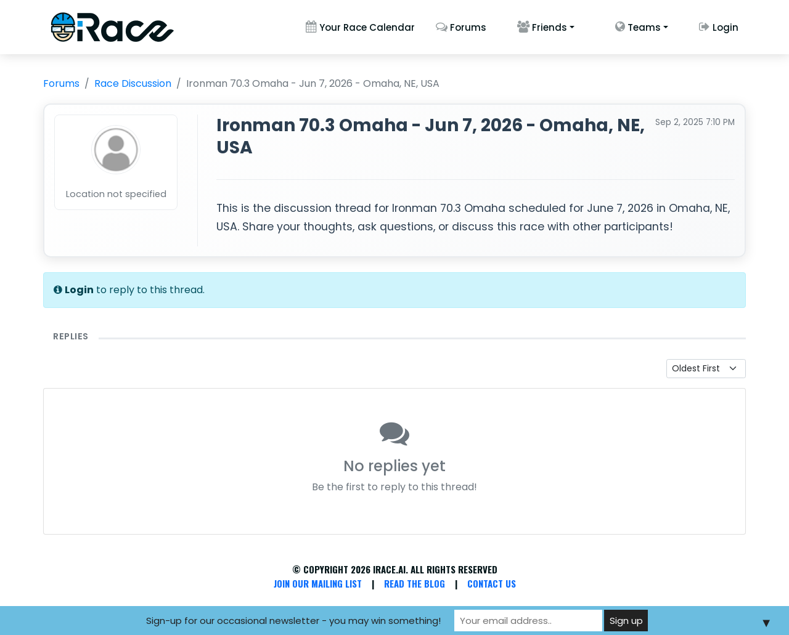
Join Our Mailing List (318, 583)
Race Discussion (132, 83)
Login (718, 27)
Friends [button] (542, 27)
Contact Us (491, 583)
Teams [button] (638, 27)
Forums (461, 27)
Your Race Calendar (360, 27)
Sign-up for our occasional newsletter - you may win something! (293, 620)
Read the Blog (414, 583)
